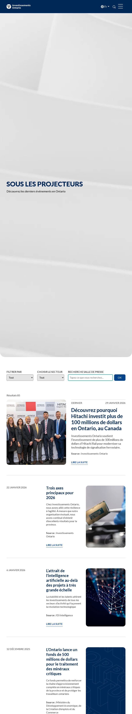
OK (120, 377)
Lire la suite (79, 462)
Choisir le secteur (49, 371)
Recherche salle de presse (86, 371)
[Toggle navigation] (120, 7)
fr (105, 6)
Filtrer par (14, 371)
